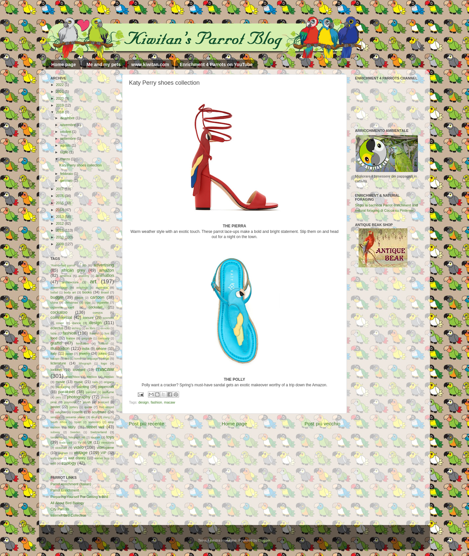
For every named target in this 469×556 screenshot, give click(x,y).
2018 (60, 112)
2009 (60, 244)
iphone (101, 348)
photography (78, 396)
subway (55, 432)
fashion (156, 402)
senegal (55, 417)
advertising (103, 265)
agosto (66, 145)
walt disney (77, 458)
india (86, 348)
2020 (60, 98)
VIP (103, 453)
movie (60, 382)
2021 (60, 91)
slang (106, 417)
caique (79, 297)
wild (53, 463)
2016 (60, 196)
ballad (54, 292)
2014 (60, 210)
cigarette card (62, 307)
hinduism (82, 343)
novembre (68, 125)
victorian (61, 447)
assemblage (58, 287)
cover (60, 323)
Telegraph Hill (76, 437)
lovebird (79, 370)
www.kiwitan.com (150, 64)
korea (77, 358)
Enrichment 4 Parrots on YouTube (216, 64)
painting (83, 387)
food (53, 338)
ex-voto (105, 328)
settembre (68, 138)
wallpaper (56, 458)
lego (106, 358)
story (72, 427)
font (107, 333)
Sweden (75, 432)
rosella (77, 412)
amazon (106, 270)
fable (53, 333)
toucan (95, 437)
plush (87, 402)
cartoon (97, 297)
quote (88, 407)
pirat (53, 402)
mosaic (109, 376)
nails (95, 382)
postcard (103, 402)
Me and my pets (103, 64)
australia (102, 287)
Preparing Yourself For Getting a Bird (79, 497)
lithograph (85, 363)
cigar (88, 302)
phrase (105, 397)
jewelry (84, 353)
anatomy (83, 276)
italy (53, 353)
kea (67, 358)
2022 (60, 85)
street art (95, 426)
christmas (71, 302)
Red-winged (106, 407)
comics (98, 312)
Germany (103, 338)
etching (76, 328)
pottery (74, 407)
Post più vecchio (322, 423)
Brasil (105, 292)
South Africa (58, 422)
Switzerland (98, 432)
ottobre (66, 132)
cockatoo (58, 312)
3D (84, 265)
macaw (169, 402)
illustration (59, 348)
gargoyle (86, 338)
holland (103, 343)
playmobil (70, 402)
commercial (61, 317)
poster (55, 407)
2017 (60, 189)
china (54, 302)
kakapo (55, 358)
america (65, 276)
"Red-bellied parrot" (63, 265)
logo (104, 363)
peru (58, 397)
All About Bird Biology (67, 503)
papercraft (106, 387)
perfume (108, 392)
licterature (58, 363)
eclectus (57, 328)
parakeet (66, 391)
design (143, 402)
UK (90, 442)
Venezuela (107, 442)
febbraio (67, 174)
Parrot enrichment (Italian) (70, 484)
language (92, 358)
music (78, 382)
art (93, 281)
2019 (60, 105)
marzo (65, 159)
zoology (69, 463)
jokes (102, 353)
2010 (60, 237)
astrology (82, 287)
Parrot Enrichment (64, 490)
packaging (63, 387)
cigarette (103, 302)
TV (79, 442)
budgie (56, 297)
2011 (60, 230)
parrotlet (91, 392)
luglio (64, 152)
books (87, 292)
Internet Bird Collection (68, 515)
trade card (65, 442)
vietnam (63, 453)
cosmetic (108, 318)
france (70, 338)
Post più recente (146, 423)
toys (110, 437)
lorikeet (56, 370)
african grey (73, 270)
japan (69, 353)
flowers (94, 333)
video (79, 447)
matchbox (72, 376)
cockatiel (95, 307)
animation (105, 275)
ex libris (90, 328)
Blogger (264, 540)
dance (76, 323)
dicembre (68, 118)
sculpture (99, 412)
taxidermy (56, 437)
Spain (77, 422)
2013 (60, 217)
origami (109, 382)
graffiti (56, 343)
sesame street (75, 417)
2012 (60, 223)
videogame (105, 447)
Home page (63, 64)
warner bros (101, 458)
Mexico (92, 376)
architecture (70, 282)
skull (94, 417)
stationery (95, 422)
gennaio (67, 180)
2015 (60, 203)
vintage (81, 452)
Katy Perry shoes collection (80, 165)
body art (70, 292)
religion (60, 412)
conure (88, 318)
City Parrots (59, 509)
